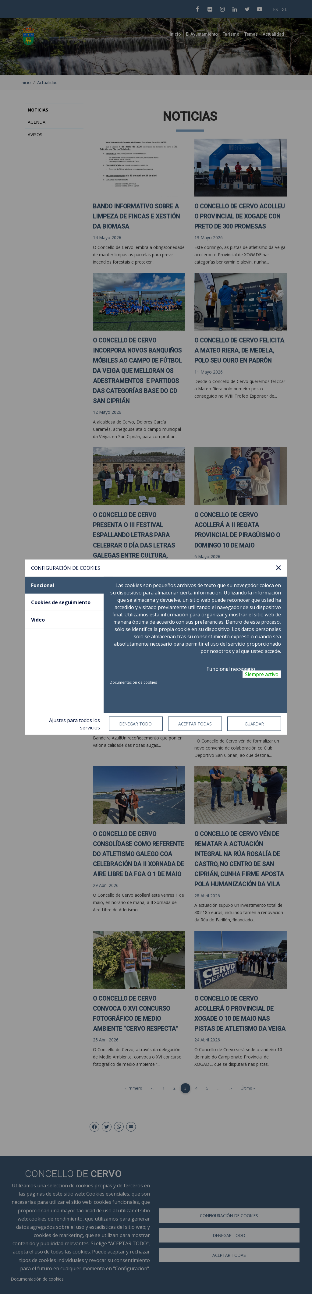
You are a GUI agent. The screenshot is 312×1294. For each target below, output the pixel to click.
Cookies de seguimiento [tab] (60, 602)
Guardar (254, 724)
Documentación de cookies (133, 682)
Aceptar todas (195, 724)
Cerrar (278, 567)
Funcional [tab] (42, 585)
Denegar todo (135, 724)
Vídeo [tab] (38, 619)
